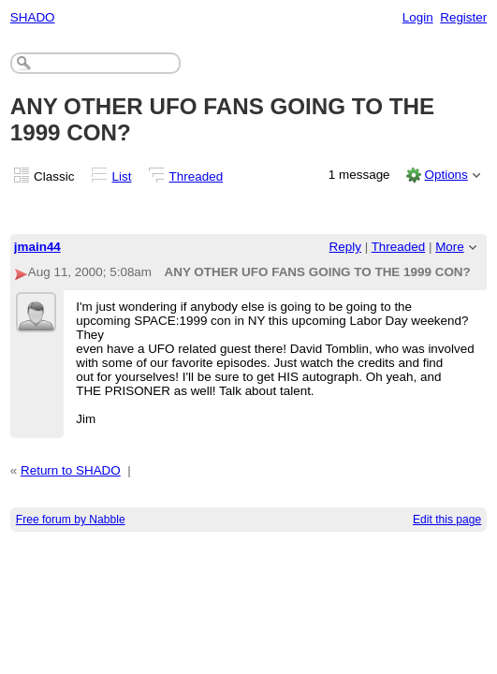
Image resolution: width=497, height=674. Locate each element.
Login (417, 17)
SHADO (32, 17)
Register (463, 17)
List (122, 176)
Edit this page (447, 519)
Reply (345, 247)
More (449, 247)
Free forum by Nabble (70, 519)
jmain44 (37, 247)
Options (445, 175)
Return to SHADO (71, 470)
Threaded (196, 176)
